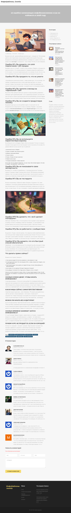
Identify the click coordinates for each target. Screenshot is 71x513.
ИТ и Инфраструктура (55, 39)
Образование (54, 33)
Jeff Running (8, 53)
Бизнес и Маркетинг (55, 38)
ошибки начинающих (20, 334)
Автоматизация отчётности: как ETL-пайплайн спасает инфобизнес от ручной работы (59, 71)
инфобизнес (11, 334)
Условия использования (26, 491)
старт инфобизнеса (28, 336)
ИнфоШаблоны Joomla (11, 2)
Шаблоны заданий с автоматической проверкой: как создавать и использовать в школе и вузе (60, 82)
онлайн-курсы (28, 334)
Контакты (23, 499)
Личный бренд (54, 34)
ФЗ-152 (22, 497)
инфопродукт (20, 336)
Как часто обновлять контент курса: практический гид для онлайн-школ (59, 50)
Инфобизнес (53, 36)
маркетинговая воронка (10, 336)
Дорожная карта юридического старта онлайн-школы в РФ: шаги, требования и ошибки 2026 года (59, 92)
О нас (22, 489)
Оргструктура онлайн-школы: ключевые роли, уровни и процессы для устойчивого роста (59, 60)
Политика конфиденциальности (25, 494)
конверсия (35, 334)
